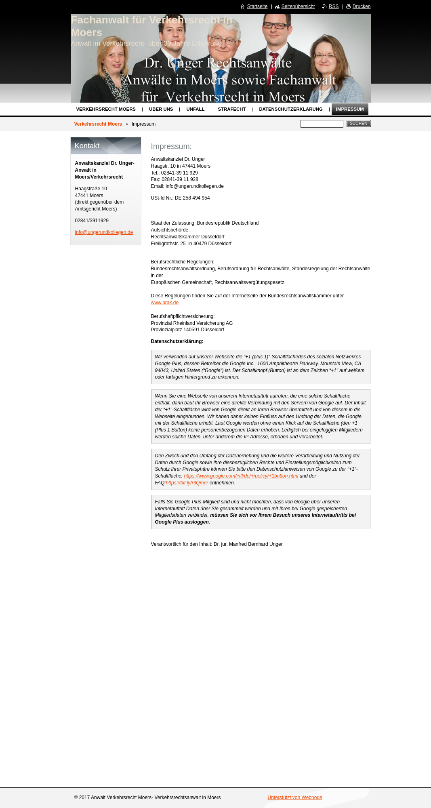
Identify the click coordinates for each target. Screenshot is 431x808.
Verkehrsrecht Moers (106, 109)
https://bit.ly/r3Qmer (187, 483)
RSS (334, 6)
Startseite (257, 6)
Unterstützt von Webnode (295, 797)
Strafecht (232, 109)
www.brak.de (165, 302)
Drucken (362, 6)
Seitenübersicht (298, 6)
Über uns (161, 109)
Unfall (195, 109)
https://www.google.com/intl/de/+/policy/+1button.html (241, 476)
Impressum (350, 109)
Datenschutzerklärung (290, 109)
